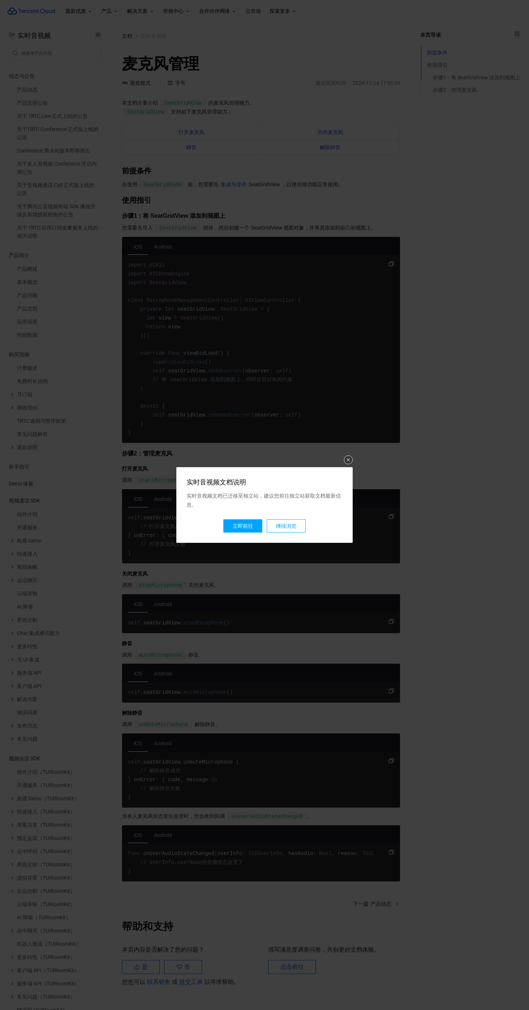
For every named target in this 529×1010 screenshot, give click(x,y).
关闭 (348, 459)
